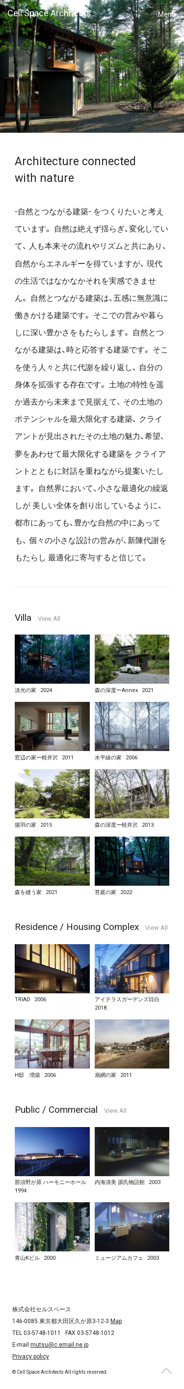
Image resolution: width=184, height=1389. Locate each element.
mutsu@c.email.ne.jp (59, 1344)
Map (116, 1321)
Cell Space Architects (49, 13)
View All (49, 618)
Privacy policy (30, 1356)
